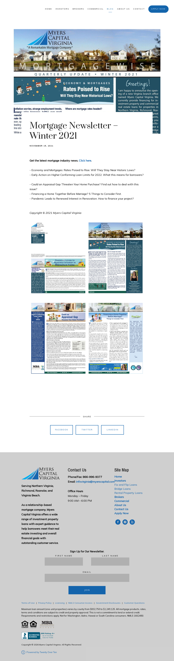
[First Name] (64, 561)
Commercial (95, 9)
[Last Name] (110, 561)
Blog (110, 9)
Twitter (87, 430)
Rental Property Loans (128, 493)
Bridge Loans (122, 488)
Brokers (78, 9)
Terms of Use (28, 603)
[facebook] (118, 522)
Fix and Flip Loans (125, 484)
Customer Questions (134, 603)
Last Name (110, 555)
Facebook (61, 430)
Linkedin (112, 430)
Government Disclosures (108, 603)
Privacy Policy (44, 603)
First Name (63, 555)
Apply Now (158, 9)
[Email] (87, 578)
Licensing (60, 603)
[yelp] (132, 522)
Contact (139, 9)
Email (87, 572)
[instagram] (125, 522)
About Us (123, 9)
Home (48, 9)
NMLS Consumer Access (80, 603)
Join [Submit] (87, 590)
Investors (62, 9)
